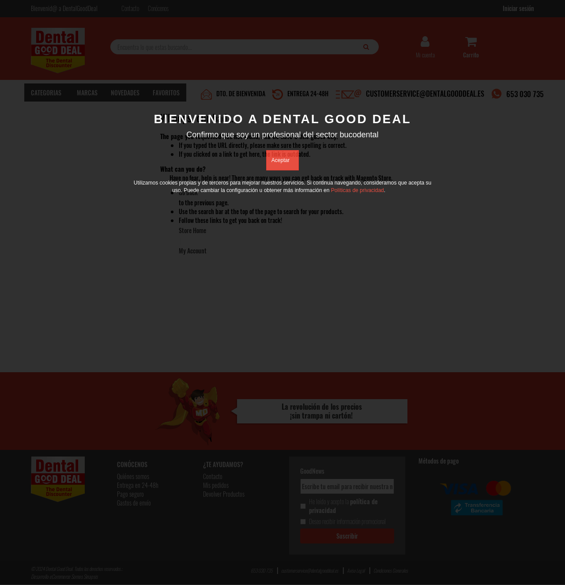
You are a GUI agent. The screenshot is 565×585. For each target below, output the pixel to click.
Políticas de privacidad (357, 190)
